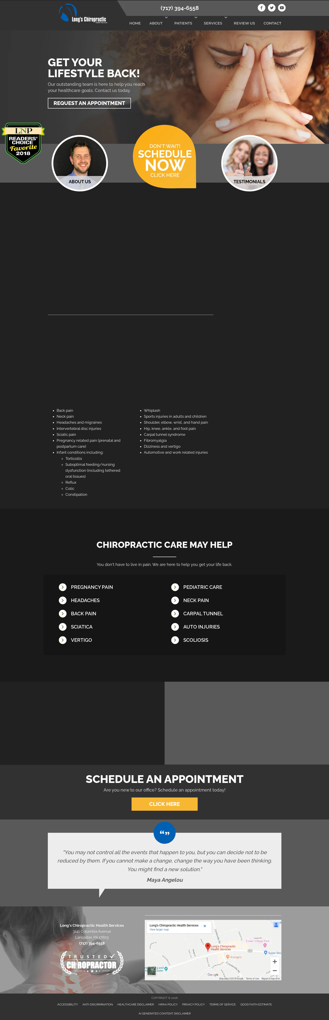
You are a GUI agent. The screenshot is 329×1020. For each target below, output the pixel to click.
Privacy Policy (193, 1004)
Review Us (244, 23)
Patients (183, 23)
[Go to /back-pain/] (110, 614)
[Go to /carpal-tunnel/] (223, 614)
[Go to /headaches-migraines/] (110, 601)
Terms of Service (222, 1004)
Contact (272, 23)
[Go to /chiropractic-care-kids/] (223, 588)
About (156, 23)
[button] (166, 17)
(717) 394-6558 (180, 8)
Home (135, 23)
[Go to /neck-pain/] (223, 601)
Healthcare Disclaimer (135, 1004)
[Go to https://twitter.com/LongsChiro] (272, 8)
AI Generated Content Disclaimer (165, 1013)
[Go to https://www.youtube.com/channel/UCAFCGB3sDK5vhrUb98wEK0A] (282, 8)
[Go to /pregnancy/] (110, 588)
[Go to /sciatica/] (110, 628)
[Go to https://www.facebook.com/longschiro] (262, 8)
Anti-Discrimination (97, 1004)
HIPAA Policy (168, 1004)
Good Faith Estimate (256, 1004)
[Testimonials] (164, 860)
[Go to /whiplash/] (223, 628)
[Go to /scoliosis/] (223, 641)
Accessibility (67, 1004)
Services (213, 23)
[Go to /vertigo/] (110, 641)
